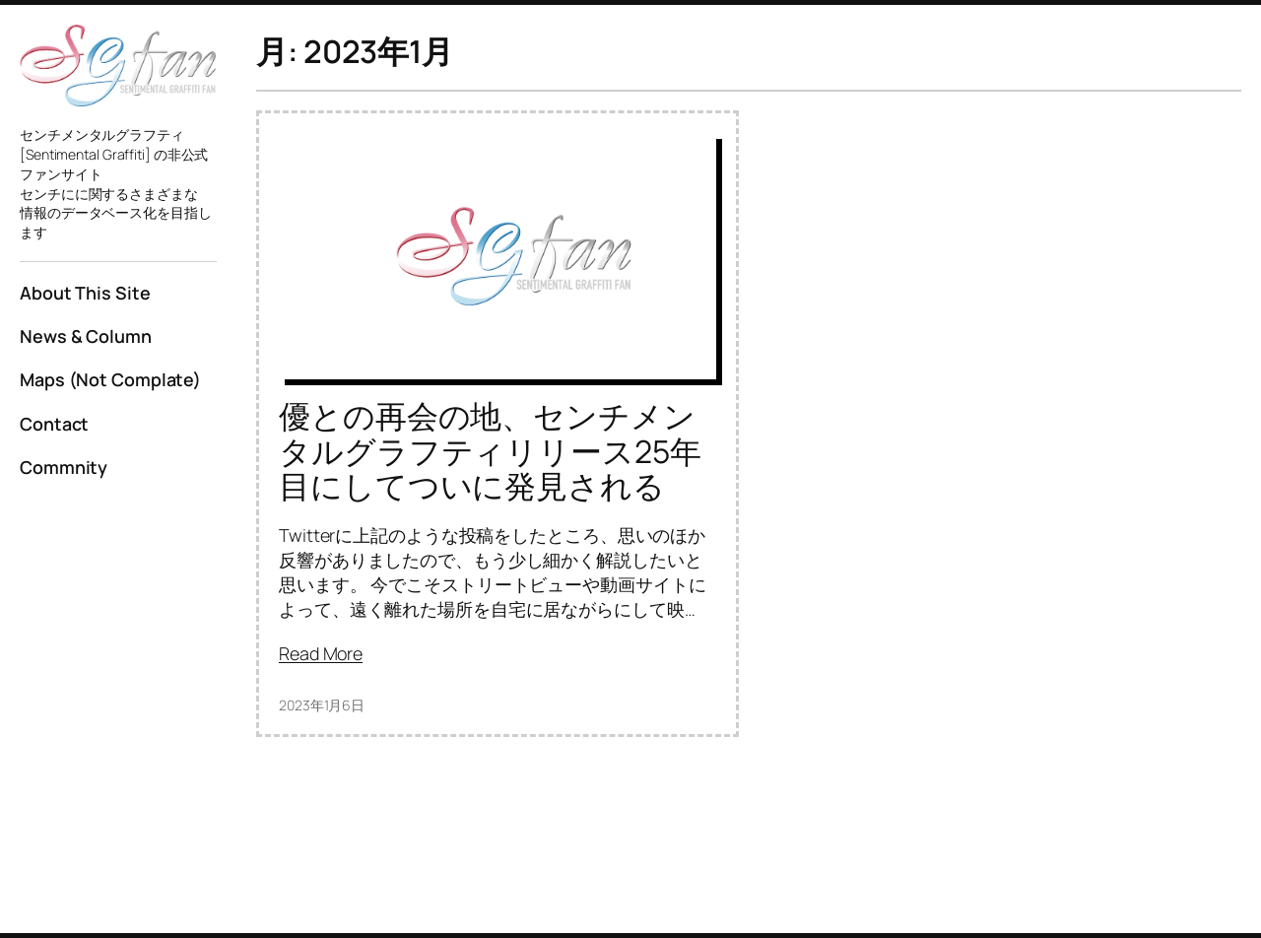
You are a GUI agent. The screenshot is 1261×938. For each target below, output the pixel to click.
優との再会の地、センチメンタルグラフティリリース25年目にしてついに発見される (490, 451)
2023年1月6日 (322, 705)
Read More (321, 653)
